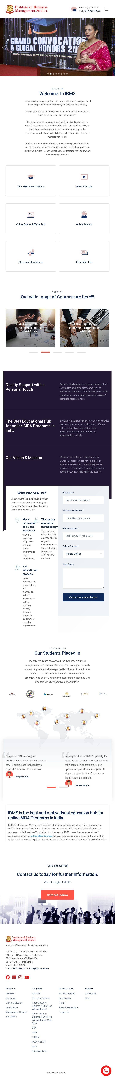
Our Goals (10, 998)
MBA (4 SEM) (38, 1041)
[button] (3, 47)
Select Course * (83, 553)
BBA (34, 1027)
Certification (12, 1007)
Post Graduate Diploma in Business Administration (42, 1005)
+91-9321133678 (92, 10)
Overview (10, 993)
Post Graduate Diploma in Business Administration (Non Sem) (42, 1018)
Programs (37, 988)
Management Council (16, 1012)
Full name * (83, 500)
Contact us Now (57, 895)
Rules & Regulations (68, 1007)
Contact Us (90, 993)
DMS (34, 1046)
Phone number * (83, 536)
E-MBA (35, 1037)
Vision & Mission (14, 1002)
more (31, 181)
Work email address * (83, 518)
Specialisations (39, 1051)
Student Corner (66, 988)
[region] (57, 47)
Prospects (64, 1012)
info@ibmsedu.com (39, 968)
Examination (65, 998)
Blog (87, 998)
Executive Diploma (41, 998)
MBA (34, 1032)
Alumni (62, 1002)
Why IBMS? (11, 1016)
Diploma (36, 993)
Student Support (67, 993)
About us (10, 988)
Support (89, 988)
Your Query (83, 578)
